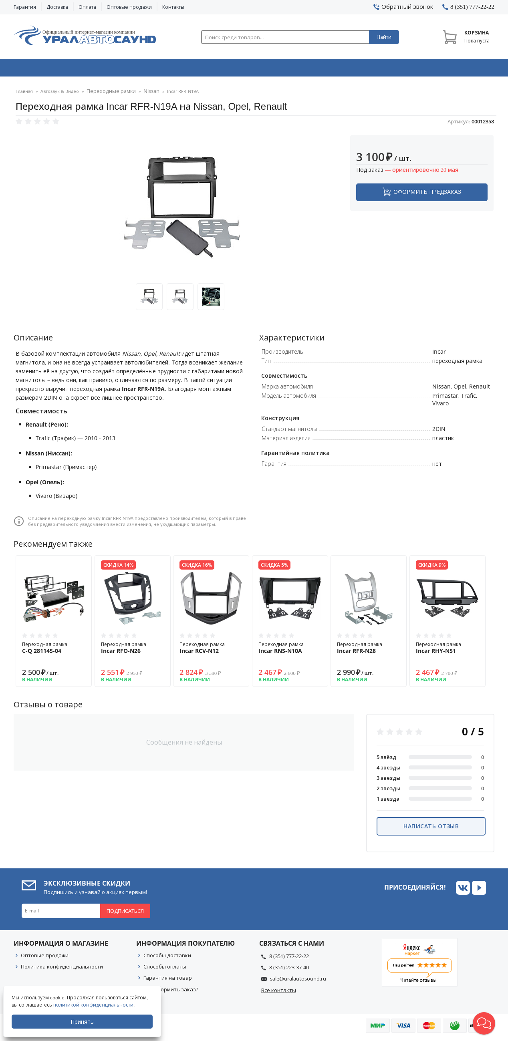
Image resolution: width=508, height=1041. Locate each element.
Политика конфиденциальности (62, 969)
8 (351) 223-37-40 (289, 969)
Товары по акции (449, 69)
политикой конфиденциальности (94, 1004)
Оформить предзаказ (427, 194)
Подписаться (125, 913)
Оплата (87, 7)
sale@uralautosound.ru (298, 981)
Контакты (173, 7)
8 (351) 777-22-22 (289, 958)
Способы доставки (167, 957)
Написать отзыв (431, 828)
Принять (83, 1021)
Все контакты (278, 992)
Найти (384, 37)
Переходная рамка (53, 650)
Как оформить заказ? (170, 991)
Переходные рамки (108, 94)
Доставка (57, 7)
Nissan (144, 94)
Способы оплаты (164, 969)
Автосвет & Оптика (353, 69)
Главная (24, 94)
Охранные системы (158, 69)
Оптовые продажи (129, 7)
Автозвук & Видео (61, 69)
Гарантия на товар (167, 980)
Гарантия (25, 7)
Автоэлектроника (256, 69)
